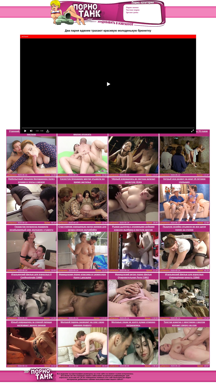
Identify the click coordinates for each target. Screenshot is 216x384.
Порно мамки (132, 7)
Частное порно (132, 10)
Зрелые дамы (132, 12)
